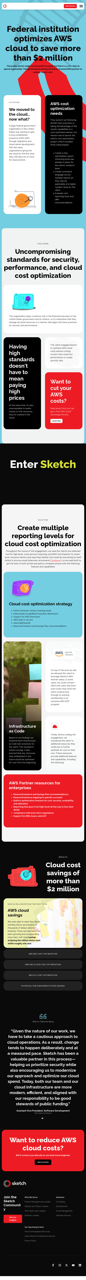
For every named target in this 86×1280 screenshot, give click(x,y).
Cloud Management (64, 1215)
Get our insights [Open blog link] (12, 1222)
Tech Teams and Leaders (35, 1215)
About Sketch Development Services (40, 1240)
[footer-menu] (53, 1225)
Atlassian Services (63, 1219)
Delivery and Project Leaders (36, 1210)
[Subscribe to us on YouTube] (73, 1269)
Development (61, 1210)
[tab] (42, 1122)
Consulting (60, 1206)
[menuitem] (38, 1212)
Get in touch (43, 1166)
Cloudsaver (55, 560)
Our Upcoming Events (34, 1231)
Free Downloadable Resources (37, 1236)
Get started (70, 6)
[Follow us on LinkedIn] (79, 1269)
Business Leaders (32, 1219)
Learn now (56, 421)
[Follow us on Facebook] (53, 1269)
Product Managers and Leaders (38, 1206)
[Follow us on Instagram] (59, 1269)
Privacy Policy (30, 1245)
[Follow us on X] (66, 1269)
